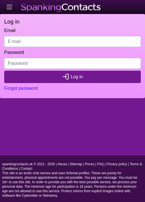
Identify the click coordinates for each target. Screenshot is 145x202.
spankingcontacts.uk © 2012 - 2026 (28, 164)
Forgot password (21, 88)
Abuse (62, 164)
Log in (72, 77)
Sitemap (76, 164)
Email (9, 30)
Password (14, 52)
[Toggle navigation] (9, 7)
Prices (89, 164)
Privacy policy (117, 164)
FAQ (100, 164)
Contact (26, 169)
